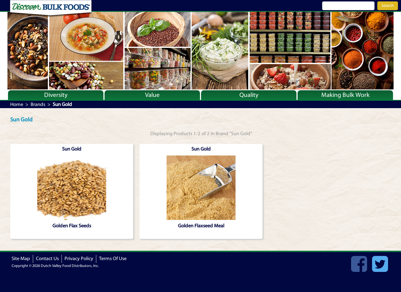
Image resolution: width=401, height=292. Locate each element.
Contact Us (47, 258)
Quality (248, 95)
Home (16, 104)
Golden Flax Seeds (71, 226)
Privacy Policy (79, 258)
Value (152, 95)
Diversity (56, 95)
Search (387, 5)
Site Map (21, 258)
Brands (38, 104)
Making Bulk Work (345, 95)
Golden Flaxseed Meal (201, 226)
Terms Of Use (113, 258)
